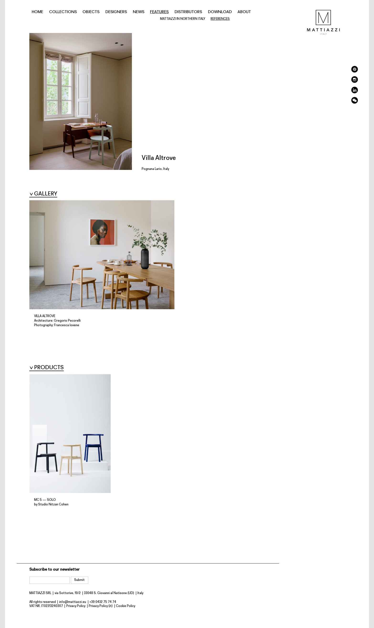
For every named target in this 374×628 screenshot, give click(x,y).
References (220, 19)
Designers (116, 12)
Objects (91, 12)
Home (37, 12)
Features (159, 12)
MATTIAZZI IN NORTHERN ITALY (182, 19)
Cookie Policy (125, 606)
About (244, 12)
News (138, 12)
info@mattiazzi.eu (72, 602)
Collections (63, 12)
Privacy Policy (75, 606)
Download (220, 12)
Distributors (188, 12)
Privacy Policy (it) (101, 606)
